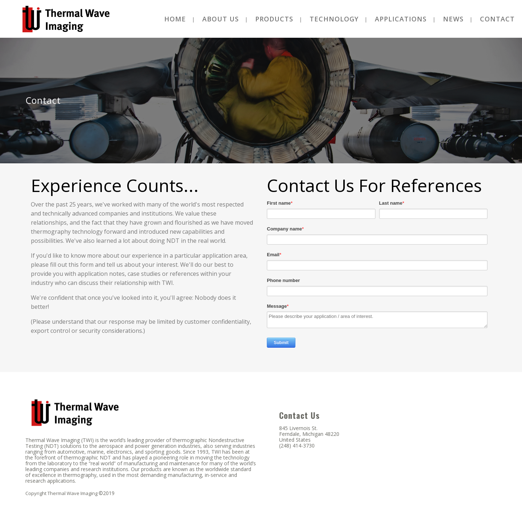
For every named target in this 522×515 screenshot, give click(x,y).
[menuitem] (175, 19)
